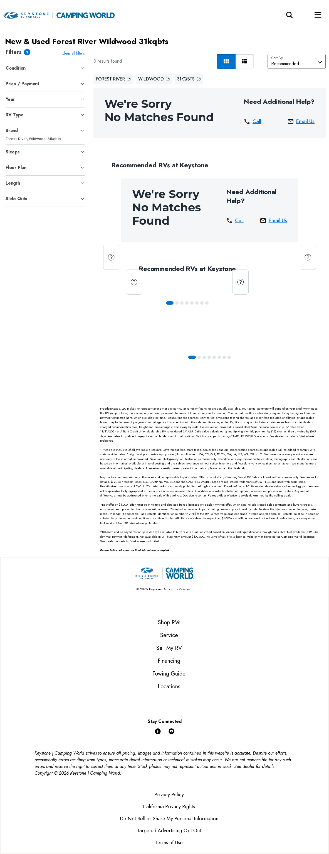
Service (169, 635)
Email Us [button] (301, 121)
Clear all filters (73, 53)
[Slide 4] (192, 302)
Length (13, 183)
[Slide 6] (202, 302)
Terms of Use (169, 842)
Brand (12, 130)
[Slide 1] (177, 302)
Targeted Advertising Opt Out (169, 830)
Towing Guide (168, 674)
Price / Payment (22, 83)
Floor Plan (16, 167)
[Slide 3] (187, 302)
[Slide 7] (207, 302)
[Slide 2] (182, 302)
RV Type (15, 115)
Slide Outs (16, 198)
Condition (16, 68)
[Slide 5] (197, 302)
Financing (169, 661)
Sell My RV (169, 648)
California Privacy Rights (169, 806)
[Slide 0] (170, 303)
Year (10, 99)
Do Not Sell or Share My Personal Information (169, 818)
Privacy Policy (169, 794)
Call (252, 121)
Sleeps (13, 152)
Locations (169, 686)
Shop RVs (169, 622)
